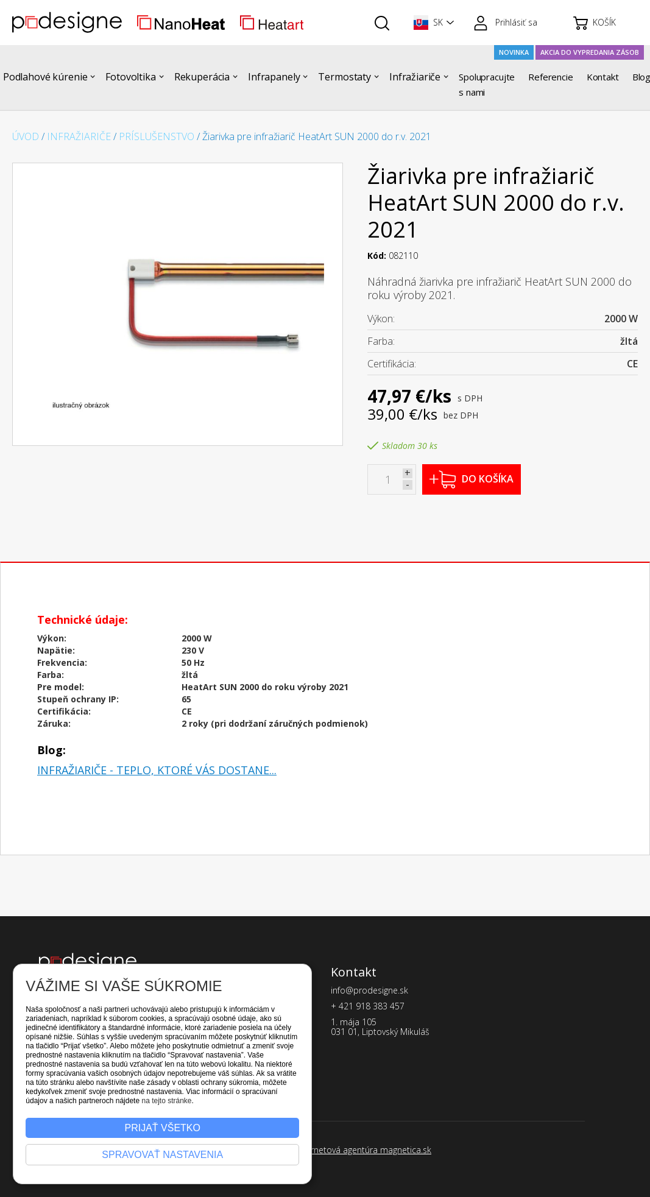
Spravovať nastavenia (162, 1154)
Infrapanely (274, 76)
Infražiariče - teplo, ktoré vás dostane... (157, 770)
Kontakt (603, 77)
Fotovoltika (130, 76)
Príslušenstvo (156, 136)
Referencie (550, 77)
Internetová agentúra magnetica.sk (363, 1150)
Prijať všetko (162, 1128)
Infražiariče (414, 76)
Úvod (25, 136)
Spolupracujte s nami (487, 84)
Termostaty (344, 76)
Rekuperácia (202, 76)
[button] (431, 22)
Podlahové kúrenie (45, 76)
